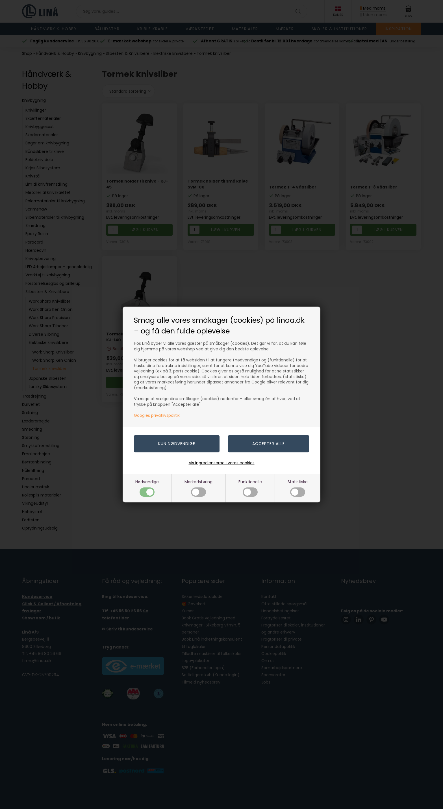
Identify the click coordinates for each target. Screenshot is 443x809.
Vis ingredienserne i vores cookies (222, 463)
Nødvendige (147, 488)
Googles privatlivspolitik (157, 415)
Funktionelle (250, 488)
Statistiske (298, 488)
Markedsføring (198, 488)
